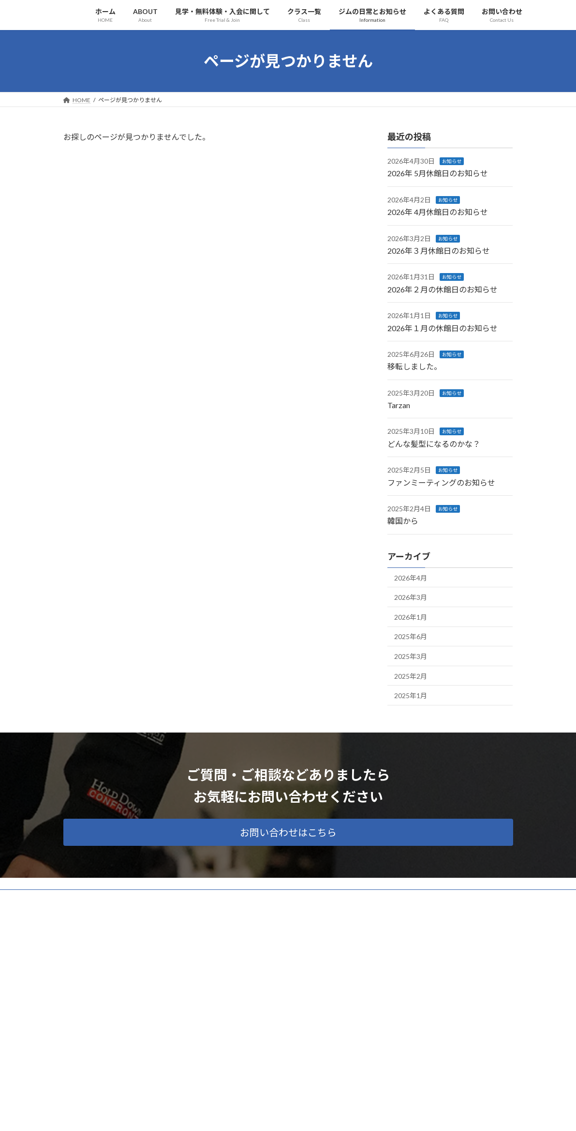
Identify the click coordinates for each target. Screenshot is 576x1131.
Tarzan (398, 405)
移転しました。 (414, 366)
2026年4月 (410, 577)
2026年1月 (410, 616)
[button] (288, 832)
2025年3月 (410, 656)
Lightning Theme (285, 1114)
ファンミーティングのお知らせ (441, 482)
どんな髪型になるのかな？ (433, 443)
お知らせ (451, 161)
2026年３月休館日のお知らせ (438, 250)
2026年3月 (410, 597)
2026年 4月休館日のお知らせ (437, 211)
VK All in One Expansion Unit (350, 1114)
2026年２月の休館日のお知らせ (442, 288)
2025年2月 (410, 676)
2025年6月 (410, 636)
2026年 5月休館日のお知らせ (437, 173)
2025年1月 (410, 695)
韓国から (402, 520)
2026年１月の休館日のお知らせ (442, 327)
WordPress (236, 1114)
